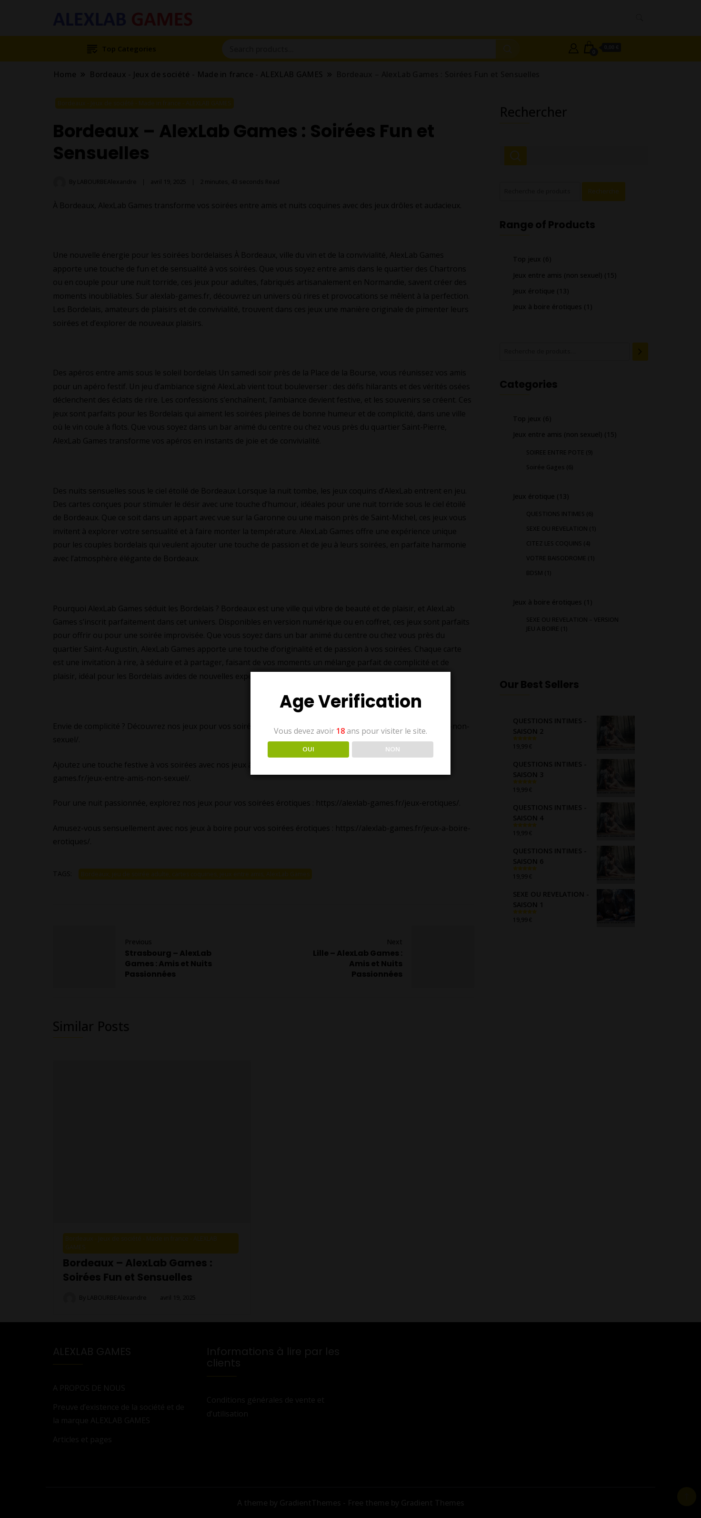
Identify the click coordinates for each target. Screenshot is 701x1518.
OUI (308, 749)
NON (392, 749)
